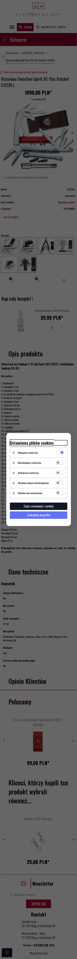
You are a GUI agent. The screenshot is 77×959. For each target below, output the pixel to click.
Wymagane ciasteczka (28, 452)
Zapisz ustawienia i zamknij (38, 506)
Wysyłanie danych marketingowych (33, 483)
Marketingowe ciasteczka (29, 463)
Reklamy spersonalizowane (30, 493)
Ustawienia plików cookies (32, 442)
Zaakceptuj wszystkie (38, 515)
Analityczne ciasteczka (28, 473)
